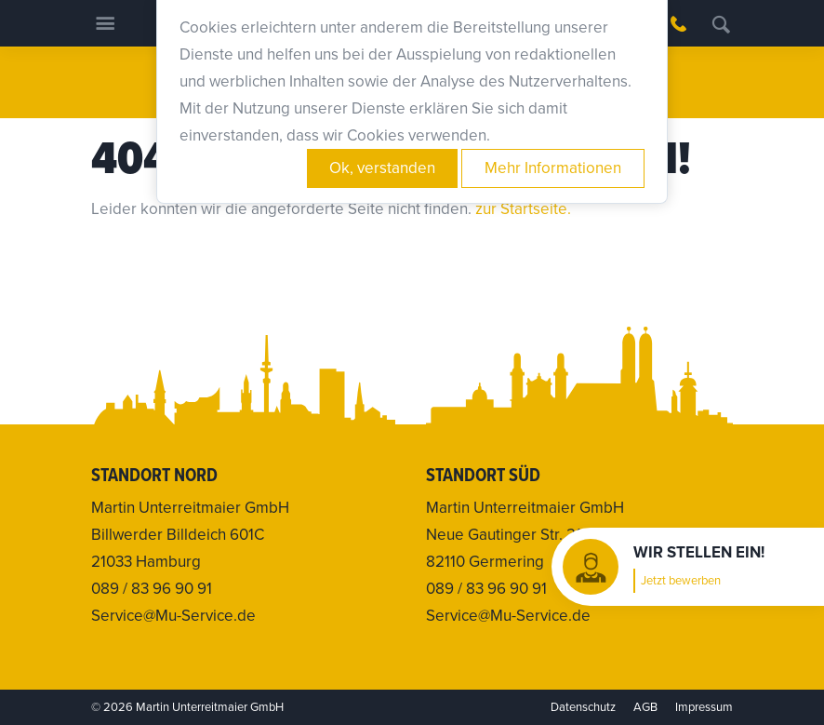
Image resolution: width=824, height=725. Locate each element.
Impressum (704, 707)
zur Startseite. (523, 209)
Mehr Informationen (553, 168)
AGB (645, 707)
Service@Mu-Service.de (173, 615)
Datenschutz (583, 707)
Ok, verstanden (382, 168)
